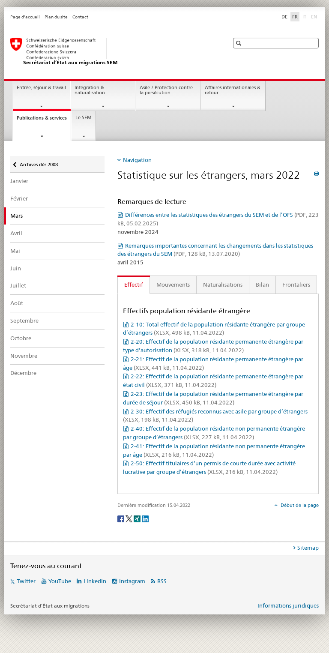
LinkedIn (95, 581)
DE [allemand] (284, 17)
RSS (162, 581)
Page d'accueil (25, 17)
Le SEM (83, 117)
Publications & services (44, 120)
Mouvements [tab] (173, 284)
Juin (15, 268)
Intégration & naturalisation (90, 90)
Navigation (137, 159)
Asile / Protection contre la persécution (166, 90)
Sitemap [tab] (308, 547)
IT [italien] (305, 16)
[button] (239, 43)
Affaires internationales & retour (232, 90)
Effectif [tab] (133, 284)
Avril (16, 233)
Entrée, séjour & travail (41, 87)
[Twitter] (130, 518)
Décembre (23, 372)
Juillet (18, 285)
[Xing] (138, 518)
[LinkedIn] (145, 518)
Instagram (132, 581)
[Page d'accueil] (111, 52)
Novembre (23, 355)
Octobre (20, 338)
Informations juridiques (288, 605)
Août (16, 303)
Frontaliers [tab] (296, 284)
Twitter (26, 581)
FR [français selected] (295, 17)
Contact (80, 17)
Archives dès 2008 (38, 162)
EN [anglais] (315, 16)
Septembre (24, 320)
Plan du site (56, 17)
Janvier (19, 180)
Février (19, 198)
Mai (15, 250)
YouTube (59, 581)
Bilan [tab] (262, 284)
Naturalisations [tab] (222, 284)
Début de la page (299, 505)
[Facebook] (121, 518)
